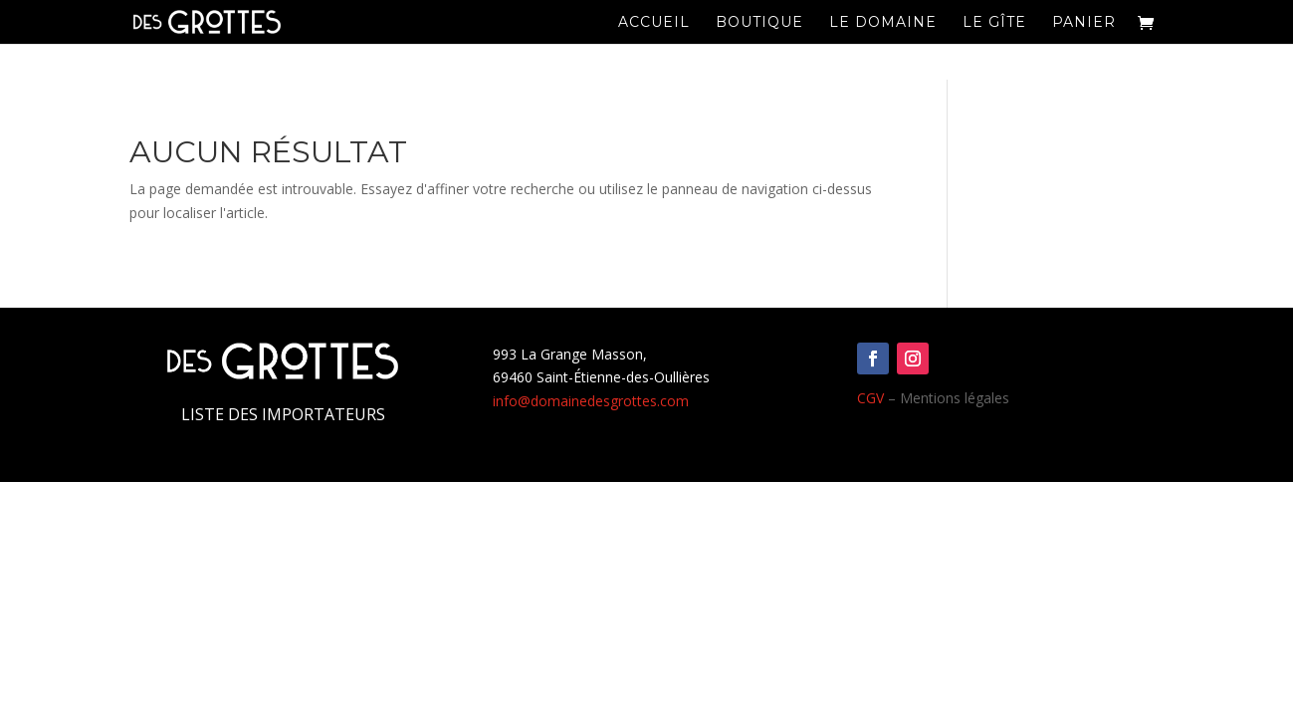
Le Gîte (994, 23)
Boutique (759, 23)
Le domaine (883, 23)
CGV (870, 397)
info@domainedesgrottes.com (591, 400)
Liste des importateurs (283, 414)
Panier (1084, 23)
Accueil (654, 23)
